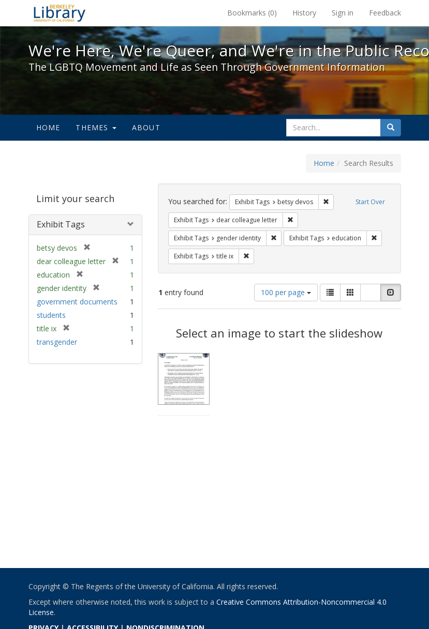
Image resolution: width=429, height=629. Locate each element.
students (51, 315)
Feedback (385, 13)
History (304, 13)
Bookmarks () (252, 13)
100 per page (286, 292)
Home (48, 127)
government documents (77, 301)
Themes (96, 127)
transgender (57, 342)
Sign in (342, 13)
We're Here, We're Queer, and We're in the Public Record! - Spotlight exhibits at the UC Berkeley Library (59, 13)
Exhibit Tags (61, 224)
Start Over (370, 201)
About (146, 127)
